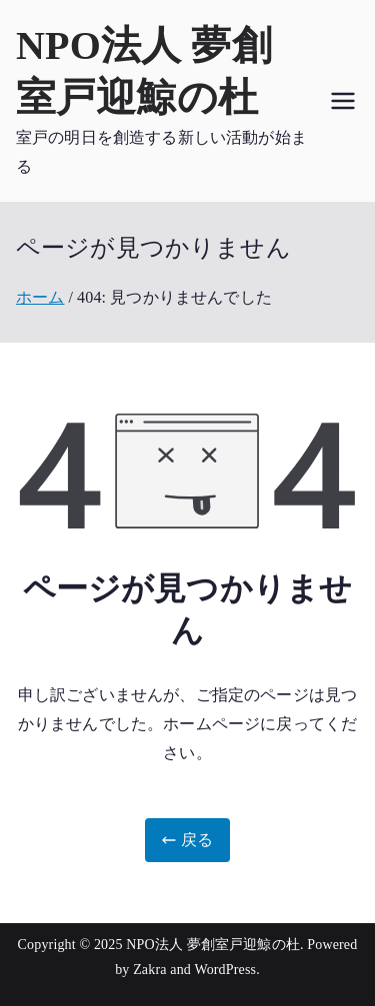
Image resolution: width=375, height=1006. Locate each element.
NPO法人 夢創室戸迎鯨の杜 (213, 944)
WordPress (225, 969)
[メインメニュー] (343, 101)
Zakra (149, 969)
